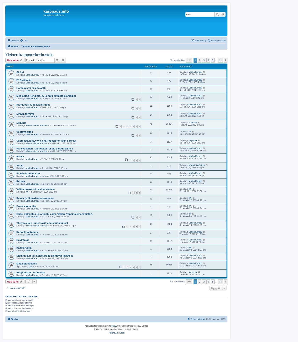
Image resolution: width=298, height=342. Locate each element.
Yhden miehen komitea (36, 125)
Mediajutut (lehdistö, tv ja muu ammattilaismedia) (46, 95)
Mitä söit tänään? (26, 263)
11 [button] (220, 60)
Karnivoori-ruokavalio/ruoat (33, 104)
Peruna (20, 181)
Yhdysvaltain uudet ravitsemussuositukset (42, 223)
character (193, 122)
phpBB (114, 326)
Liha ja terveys (25, 113)
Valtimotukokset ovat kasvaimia (35, 189)
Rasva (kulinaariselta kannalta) (35, 198)
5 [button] (212, 60)
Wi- (27, 192)
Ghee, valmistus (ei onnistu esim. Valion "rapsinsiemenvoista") (54, 214)
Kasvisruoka (23, 247)
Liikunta (21, 122)
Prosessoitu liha (26, 206)
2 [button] (199, 60)
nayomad (193, 140)
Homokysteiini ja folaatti (31, 88)
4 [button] (208, 60)
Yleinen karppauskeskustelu (29, 55)
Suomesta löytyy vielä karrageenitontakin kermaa (46, 140)
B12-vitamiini (24, 80)
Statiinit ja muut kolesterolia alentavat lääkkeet (44, 255)
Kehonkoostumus (27, 232)
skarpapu (193, 272)
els (190, 131)
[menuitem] (24, 40)
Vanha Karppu (32, 75)
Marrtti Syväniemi (197, 165)
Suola (19, 165)
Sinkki (20, 72)
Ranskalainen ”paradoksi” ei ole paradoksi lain (44, 148)
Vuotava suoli (24, 131)
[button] (189, 60)
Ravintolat (22, 240)
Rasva (20, 156)
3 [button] (204, 60)
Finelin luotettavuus (28, 173)
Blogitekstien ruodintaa (30, 272)
